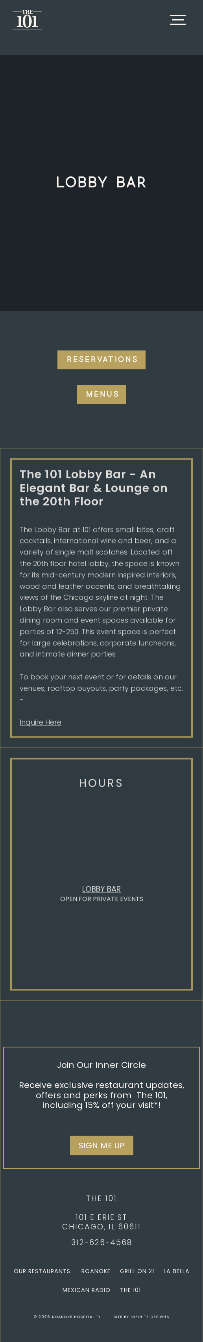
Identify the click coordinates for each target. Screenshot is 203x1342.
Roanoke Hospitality (76, 1316)
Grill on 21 (137, 1271)
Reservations (102, 359)
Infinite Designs (150, 1316)
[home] (42, 19)
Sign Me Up (102, 1145)
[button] (177, 20)
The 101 (130, 1290)
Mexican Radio (87, 1290)
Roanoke (96, 1271)
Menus (103, 394)
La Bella (177, 1271)
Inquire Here (40, 725)
